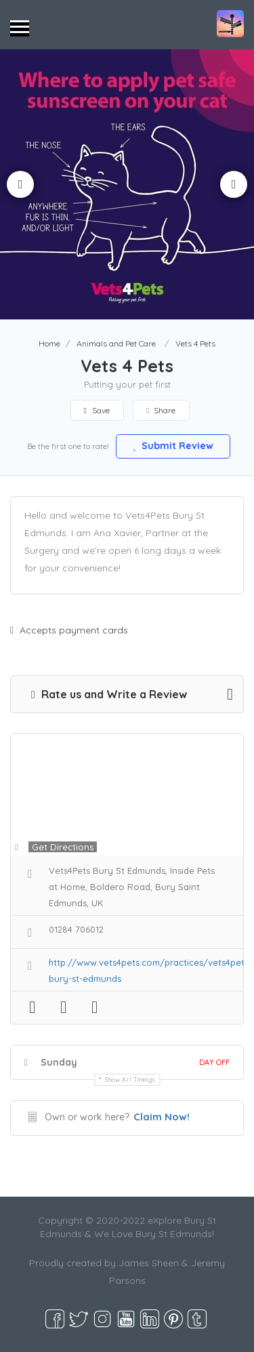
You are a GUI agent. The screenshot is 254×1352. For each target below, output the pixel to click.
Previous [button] (20, 184)
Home (49, 343)
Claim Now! (161, 1116)
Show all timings (130, 1079)
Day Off (214, 1062)
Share (160, 410)
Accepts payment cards (69, 630)
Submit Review (173, 446)
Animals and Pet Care (116, 343)
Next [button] (233, 184)
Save (97, 410)
